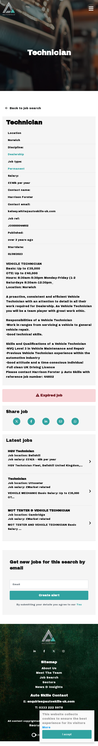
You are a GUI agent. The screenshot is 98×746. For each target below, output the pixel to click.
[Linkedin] (46, 421)
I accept (67, 734)
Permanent (16, 168)
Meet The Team (49, 672)
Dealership (16, 154)
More (46, 727)
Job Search (48, 677)
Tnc (79, 604)
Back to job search (25, 108)
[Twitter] (16, 421)
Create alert (49, 595)
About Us (49, 668)
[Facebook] (31, 421)
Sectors (49, 682)
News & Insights (49, 687)
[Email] (60, 421)
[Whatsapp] (75, 421)
